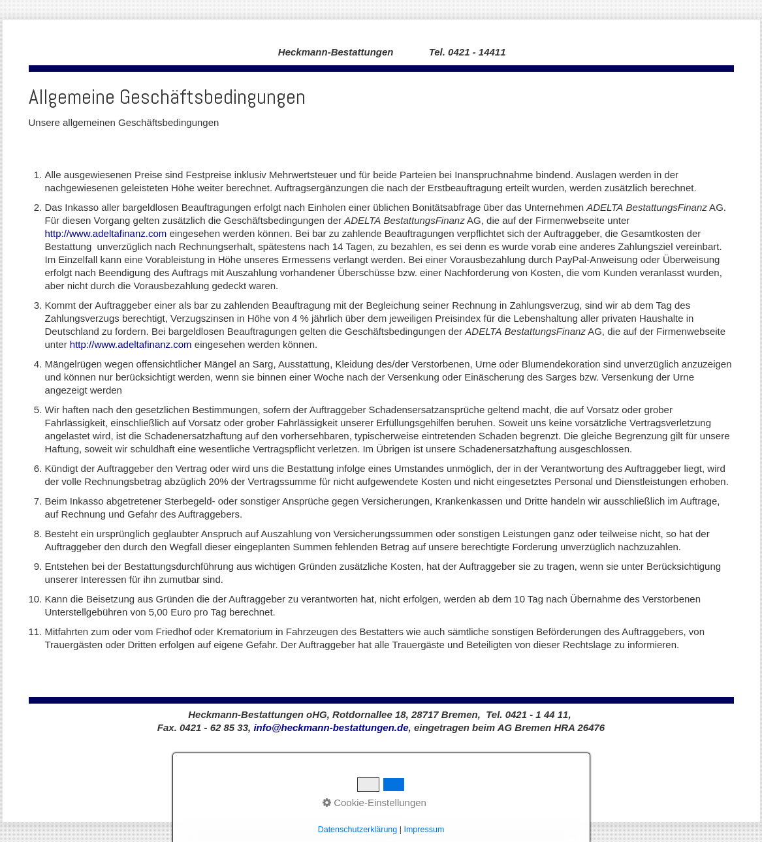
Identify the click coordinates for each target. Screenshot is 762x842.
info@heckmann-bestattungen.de (330, 727)
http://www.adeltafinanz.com (106, 233)
